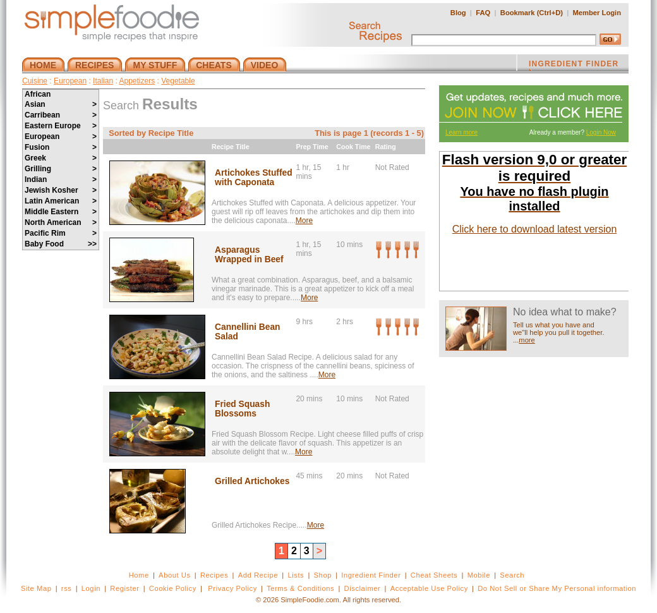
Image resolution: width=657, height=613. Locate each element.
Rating (385, 146)
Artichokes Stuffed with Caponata (253, 177)
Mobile (478, 575)
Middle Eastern (61, 211)
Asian (61, 104)
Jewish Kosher (61, 190)
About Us (175, 575)
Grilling (61, 168)
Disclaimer (362, 588)
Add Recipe (258, 575)
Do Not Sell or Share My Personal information (557, 588)
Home (139, 575)
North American (61, 222)
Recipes (214, 575)
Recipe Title (231, 146)
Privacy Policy (232, 588)
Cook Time (353, 146)
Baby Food (61, 244)
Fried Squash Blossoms (242, 408)
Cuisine (34, 80)
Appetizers (137, 80)
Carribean (61, 115)
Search (512, 575)
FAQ (483, 12)
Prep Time (312, 146)
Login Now (601, 132)
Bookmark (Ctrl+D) (531, 12)
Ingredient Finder (371, 575)
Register (124, 588)
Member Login (597, 12)
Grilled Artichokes (252, 481)
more (527, 340)
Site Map (36, 588)
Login (90, 588)
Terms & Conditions (300, 588)
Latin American (61, 201)
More (304, 220)
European (70, 80)
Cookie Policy (172, 588)
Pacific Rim (61, 233)
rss (66, 588)
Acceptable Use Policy (429, 588)
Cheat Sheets (434, 575)
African (38, 94)
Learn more (461, 132)
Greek (61, 158)
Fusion (61, 147)
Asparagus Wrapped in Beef (249, 254)
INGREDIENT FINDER (573, 65)
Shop (323, 575)
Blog (458, 12)
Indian (61, 179)
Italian (103, 80)
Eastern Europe (61, 125)
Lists (295, 575)
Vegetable (178, 80)
